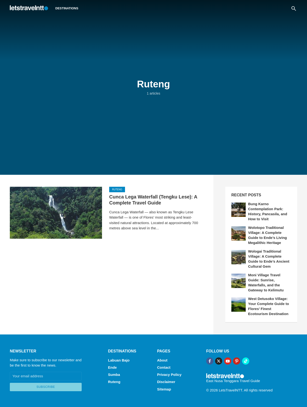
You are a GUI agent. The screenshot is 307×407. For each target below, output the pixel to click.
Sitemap (164, 388)
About (162, 360)
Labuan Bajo (119, 360)
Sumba (114, 374)
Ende (112, 367)
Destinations (66, 8)
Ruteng (117, 189)
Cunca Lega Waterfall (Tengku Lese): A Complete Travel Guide (153, 200)
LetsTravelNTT (230, 390)
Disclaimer (166, 381)
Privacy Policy (169, 374)
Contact (164, 367)
